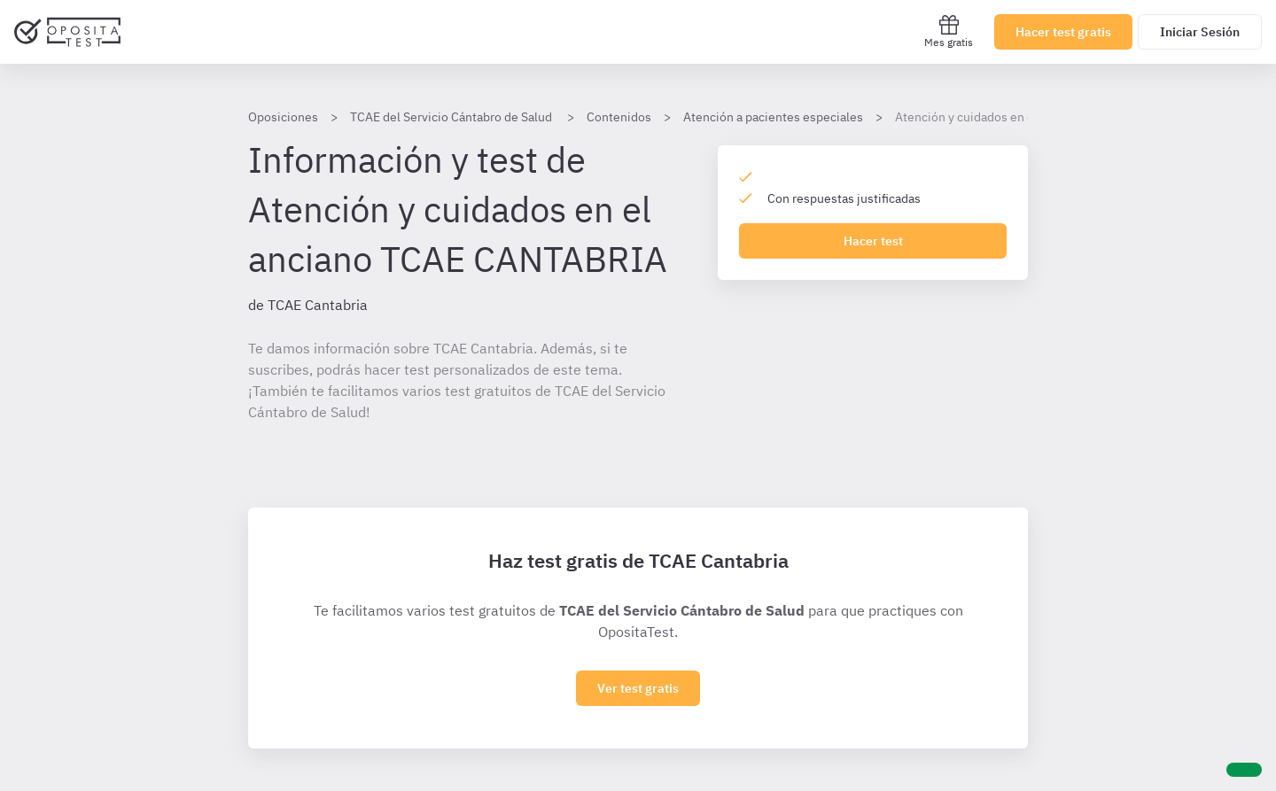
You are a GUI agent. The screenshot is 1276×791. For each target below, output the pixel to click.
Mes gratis (948, 31)
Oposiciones (283, 117)
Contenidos (619, 117)
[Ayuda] (1244, 770)
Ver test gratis (638, 688)
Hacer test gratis (1063, 32)
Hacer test (873, 241)
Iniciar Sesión (1200, 32)
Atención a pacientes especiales (773, 117)
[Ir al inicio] (67, 32)
